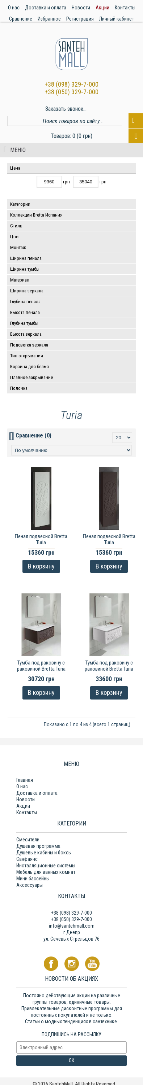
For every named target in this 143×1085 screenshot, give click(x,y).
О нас (22, 786)
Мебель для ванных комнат (45, 872)
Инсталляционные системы (45, 865)
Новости (25, 799)
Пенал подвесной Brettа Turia (41, 539)
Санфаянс (27, 859)
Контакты (26, 812)
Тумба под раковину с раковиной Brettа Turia (41, 665)
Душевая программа (38, 846)
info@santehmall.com (71, 926)
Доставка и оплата (37, 793)
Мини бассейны (33, 878)
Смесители (27, 839)
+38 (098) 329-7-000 (71, 84)
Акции (23, 806)
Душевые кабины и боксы (44, 852)
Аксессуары (29, 885)
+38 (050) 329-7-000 (71, 92)
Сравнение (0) (33, 435)
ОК (71, 1060)
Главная (24, 780)
